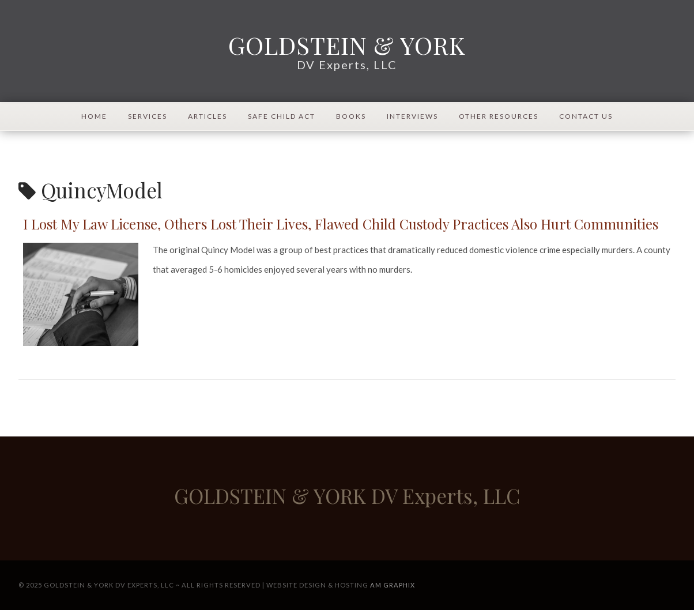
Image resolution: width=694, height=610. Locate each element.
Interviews (412, 116)
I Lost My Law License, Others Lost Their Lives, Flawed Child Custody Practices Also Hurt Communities (340, 223)
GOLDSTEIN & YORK (347, 45)
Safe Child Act (281, 116)
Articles (207, 116)
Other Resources (498, 116)
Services (147, 116)
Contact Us (586, 116)
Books (351, 116)
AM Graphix (392, 585)
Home (94, 116)
